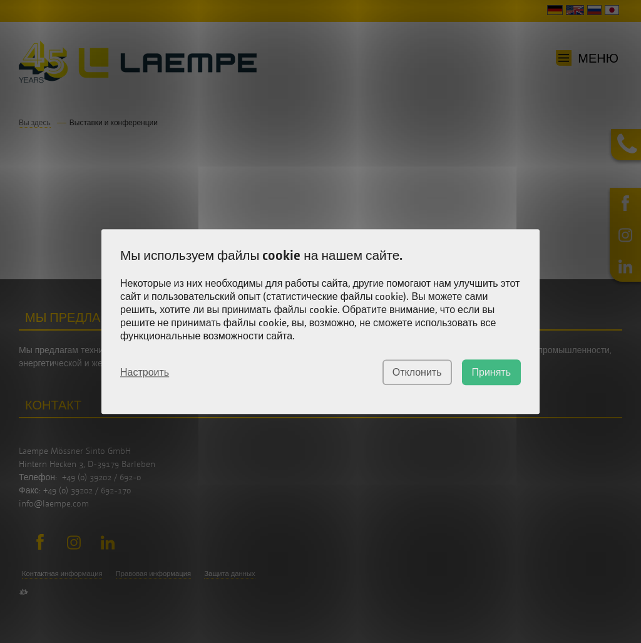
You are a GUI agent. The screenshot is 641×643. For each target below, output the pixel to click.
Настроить (144, 372)
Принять (491, 372)
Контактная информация (62, 573)
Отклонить (417, 372)
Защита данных (229, 573)
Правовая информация (153, 573)
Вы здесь (35, 122)
